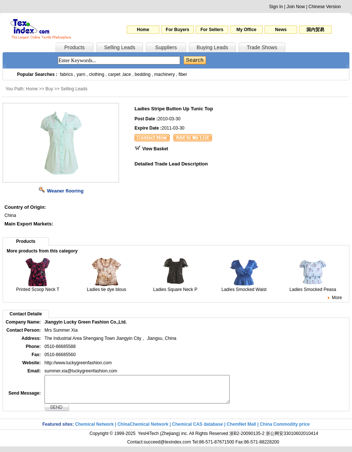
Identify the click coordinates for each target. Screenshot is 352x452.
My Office (246, 29)
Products (74, 47)
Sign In (276, 6)
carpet (114, 74)
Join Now (295, 6)
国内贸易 (315, 29)
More (337, 297)
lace (127, 74)
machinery (164, 74)
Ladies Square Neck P (175, 287)
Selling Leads (119, 47)
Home (143, 29)
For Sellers (211, 29)
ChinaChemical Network (142, 429)
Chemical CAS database (197, 429)
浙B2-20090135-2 (247, 439)
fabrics (66, 74)
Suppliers (166, 47)
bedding (143, 74)
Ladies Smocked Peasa (312, 287)
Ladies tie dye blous (106, 287)
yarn (81, 74)
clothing (96, 74)
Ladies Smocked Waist (244, 287)
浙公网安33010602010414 (292, 439)
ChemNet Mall (241, 429)
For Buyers (177, 29)
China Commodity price (285, 429)
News (280, 29)
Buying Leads (212, 47)
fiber (183, 74)
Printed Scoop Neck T (38, 287)
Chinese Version (325, 6)
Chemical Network (95, 429)
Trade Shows (262, 47)
